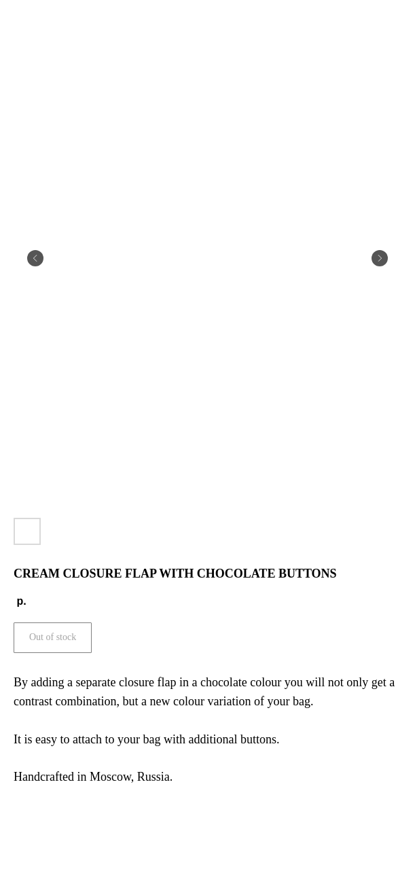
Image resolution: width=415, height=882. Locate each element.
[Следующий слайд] (380, 258)
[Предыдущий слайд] (35, 258)
